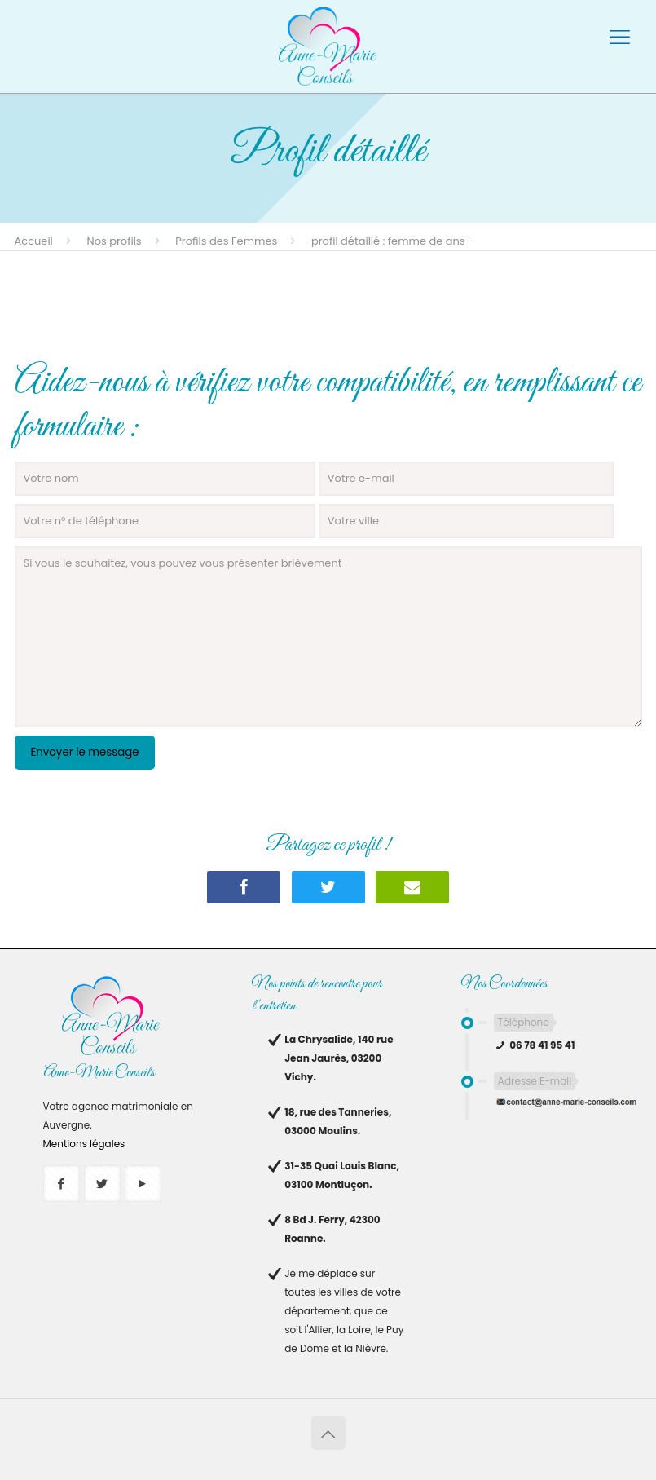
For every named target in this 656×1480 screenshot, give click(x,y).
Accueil (34, 241)
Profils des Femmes (226, 241)
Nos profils (114, 241)
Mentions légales (84, 1144)
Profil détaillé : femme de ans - (392, 241)
